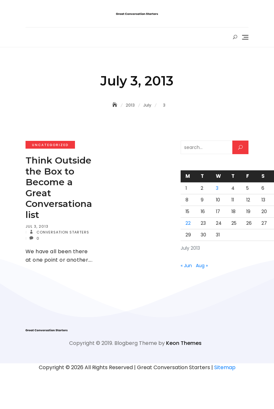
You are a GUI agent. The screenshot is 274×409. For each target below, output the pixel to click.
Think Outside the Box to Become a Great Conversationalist (59, 187)
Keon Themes (184, 343)
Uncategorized (50, 144)
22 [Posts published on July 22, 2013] (188, 223)
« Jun (186, 265)
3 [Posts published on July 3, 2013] (217, 188)
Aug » (202, 265)
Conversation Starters (62, 232)
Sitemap (225, 367)
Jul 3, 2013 (37, 226)
